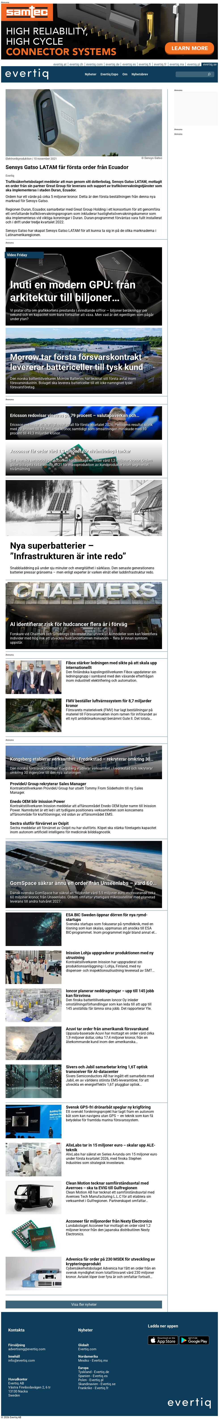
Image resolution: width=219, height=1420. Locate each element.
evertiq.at (59, 64)
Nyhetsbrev (140, 74)
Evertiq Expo (109, 74)
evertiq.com (94, 64)
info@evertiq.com (21, 1361)
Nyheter (91, 74)
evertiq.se (210, 64)
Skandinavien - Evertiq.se (96, 1384)
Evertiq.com (87, 1349)
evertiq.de (112, 64)
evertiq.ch (75, 64)
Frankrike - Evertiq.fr (93, 1388)
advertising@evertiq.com (26, 1349)
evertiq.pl (193, 64)
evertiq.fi (145, 64)
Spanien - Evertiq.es (92, 1376)
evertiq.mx (176, 64)
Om (124, 74)
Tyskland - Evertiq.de (93, 1372)
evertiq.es (128, 64)
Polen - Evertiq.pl (90, 1380)
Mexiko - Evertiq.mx (92, 1361)
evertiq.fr (160, 64)
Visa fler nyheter (84, 1304)
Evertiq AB (26, 74)
